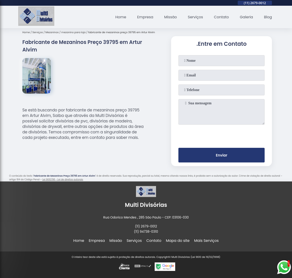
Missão (170, 17)
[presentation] (221, 135)
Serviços (195, 17)
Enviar (221, 155)
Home (120, 17)
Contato (221, 17)
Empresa (145, 17)
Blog (268, 17)
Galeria (246, 17)
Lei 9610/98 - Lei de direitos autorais (62, 179)
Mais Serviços (206, 240)
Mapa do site (178, 240)
